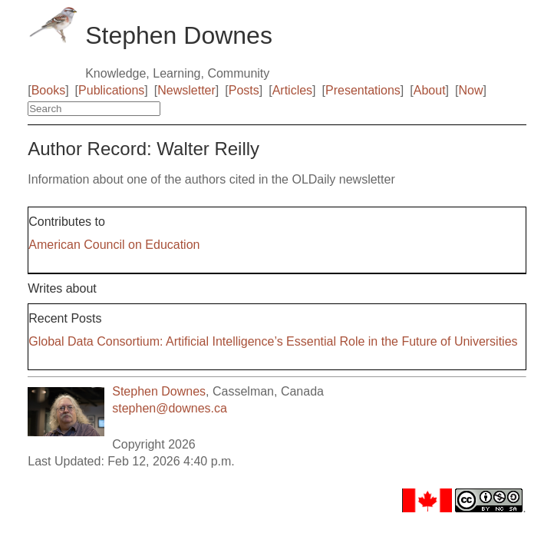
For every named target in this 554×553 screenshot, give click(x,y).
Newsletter (186, 90)
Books (48, 90)
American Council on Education (114, 244)
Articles (292, 90)
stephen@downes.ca (169, 408)
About (430, 90)
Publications (111, 90)
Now (470, 90)
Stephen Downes (159, 391)
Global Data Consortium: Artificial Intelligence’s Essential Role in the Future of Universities (272, 341)
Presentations (363, 90)
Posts (244, 90)
